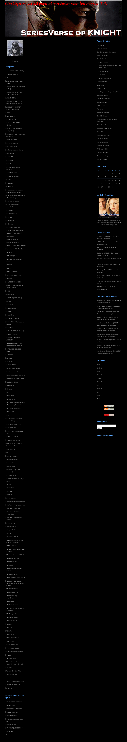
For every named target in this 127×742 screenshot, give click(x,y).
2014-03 (99, 395)
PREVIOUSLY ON (103, 112)
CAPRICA (9, 157)
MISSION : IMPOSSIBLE (14, 408)
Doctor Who (10, 220)
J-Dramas (9, 354)
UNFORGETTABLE (12, 648)
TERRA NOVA (11, 546)
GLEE (8, 291)
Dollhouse (9, 224)
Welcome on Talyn (103, 156)
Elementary (10, 236)
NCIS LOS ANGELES (13, 424)
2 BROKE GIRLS (11, 74)
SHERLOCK (10, 488)
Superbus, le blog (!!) (103, 138)
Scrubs (8, 484)
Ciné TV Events (102, 48)
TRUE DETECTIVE (12, 638)
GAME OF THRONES (13, 282)
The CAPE (9, 565)
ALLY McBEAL (11, 98)
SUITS (8, 533)
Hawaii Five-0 (10, 315)
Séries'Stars (101, 132)
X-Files (8, 678)
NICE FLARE (101, 105)
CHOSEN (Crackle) (12, 176)
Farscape (9, 252)
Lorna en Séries (102, 81)
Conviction (9, 183)
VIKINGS (9, 667)
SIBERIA (9, 491)
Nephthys (100, 311)
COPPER (9, 186)
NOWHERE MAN (12, 436)
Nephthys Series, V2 (103, 98)
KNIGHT (99, 317)
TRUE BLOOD (11, 634)
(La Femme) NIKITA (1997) (15, 71)
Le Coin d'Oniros (102, 71)
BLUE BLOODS (11, 140)
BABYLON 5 (10, 116)
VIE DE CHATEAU (12, 712)
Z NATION (9, 688)
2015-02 (99, 368)
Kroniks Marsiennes (103, 59)
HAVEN (8, 311)
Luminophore (101, 85)
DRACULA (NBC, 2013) (14, 227)
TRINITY (9, 631)
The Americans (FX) (12, 558)
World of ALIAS (102, 159)
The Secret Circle (12, 605)
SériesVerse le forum (103, 135)
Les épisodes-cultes (12, 372)
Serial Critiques (102, 116)
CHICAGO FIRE (11, 173)
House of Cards (11, 334)
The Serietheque (102, 142)
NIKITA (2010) (11, 427)
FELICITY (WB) (11, 256)
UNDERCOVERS (12, 645)
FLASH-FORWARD (12, 271)
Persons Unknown (12, 463)
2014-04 (99, 392)
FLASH (8, 268)
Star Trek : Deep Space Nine (15, 505)
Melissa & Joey (11, 399)
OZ (7, 452)
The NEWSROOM (12, 592)
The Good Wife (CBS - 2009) (15, 577)
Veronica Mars (11, 658)
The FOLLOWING (12, 574)
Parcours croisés (11, 456)
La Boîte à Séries (102, 62)
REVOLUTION (11, 475)
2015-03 (99, 364)
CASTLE (9, 164)
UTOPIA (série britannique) (15, 651)
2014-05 (99, 388)
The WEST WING (12, 617)
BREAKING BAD (11, 146)
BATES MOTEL (11, 119)
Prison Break (10, 466)
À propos (15, 61)
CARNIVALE (10, 160)
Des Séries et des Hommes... (106, 52)
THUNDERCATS (11, 620)
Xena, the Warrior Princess (15, 681)
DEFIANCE (10, 210)
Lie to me (9, 389)
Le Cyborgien (101, 74)
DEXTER (9, 217)
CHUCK (9, 179)
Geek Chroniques (102, 55)
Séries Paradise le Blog (104, 128)
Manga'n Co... (101, 88)
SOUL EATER (11, 498)
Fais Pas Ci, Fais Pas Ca (14, 249)
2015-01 (99, 371)
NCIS (8, 415)
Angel (8, 112)
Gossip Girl (10, 294)
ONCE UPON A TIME (13, 440)
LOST (8, 392)
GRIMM (8, 301)
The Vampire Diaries (13, 614)
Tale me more (10, 735)
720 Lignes (100, 45)
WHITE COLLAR (11, 674)
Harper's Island (11, 308)
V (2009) (9, 655)
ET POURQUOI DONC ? (14, 728)
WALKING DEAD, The (13, 671)
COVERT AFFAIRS (12, 201)
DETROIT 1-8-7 (11, 213)
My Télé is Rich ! (102, 95)
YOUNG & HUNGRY (13, 684)
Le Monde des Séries (104, 78)
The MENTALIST (11, 589)
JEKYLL (9, 358)
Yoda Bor (100, 306)
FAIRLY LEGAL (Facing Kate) (16, 245)
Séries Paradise (102, 125)
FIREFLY (9, 265)
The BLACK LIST (12, 561)
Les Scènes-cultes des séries (15, 375)
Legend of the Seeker (13, 368)
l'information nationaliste (14, 708)
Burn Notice (10, 153)
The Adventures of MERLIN (15, 555)
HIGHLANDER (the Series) (15, 331)
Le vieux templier (11, 715)
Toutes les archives (103, 399)
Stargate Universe (12, 530)
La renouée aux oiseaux (14, 702)
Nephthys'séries (102, 102)
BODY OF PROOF (12, 143)
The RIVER (10, 601)
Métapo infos (10, 705)
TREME (9, 624)
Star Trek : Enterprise (13, 508)
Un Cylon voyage (102, 152)
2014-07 (99, 385)
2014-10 (99, 375)
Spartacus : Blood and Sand (15, 501)
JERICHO (9, 361)
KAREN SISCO (11, 365)
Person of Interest (12, 459)
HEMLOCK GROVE (12, 318)
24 (7, 77)
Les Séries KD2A (11, 382)
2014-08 (99, 382)
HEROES (9, 327)
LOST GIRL (10, 396)
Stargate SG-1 (11, 526)
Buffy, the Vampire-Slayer (14, 150)
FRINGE (9, 278)
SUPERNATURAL (12, 537)
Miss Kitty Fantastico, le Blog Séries (108, 92)
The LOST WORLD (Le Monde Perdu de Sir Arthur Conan (15, 583)
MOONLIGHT (10, 411)
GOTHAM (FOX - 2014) (14, 298)
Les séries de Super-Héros (15, 378)
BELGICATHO (11, 724)
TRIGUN (9, 627)
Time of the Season (103, 145)
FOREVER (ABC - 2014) (14, 275)
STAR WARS (10, 523)
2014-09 (99, 378)
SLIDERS (9, 494)
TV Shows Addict (102, 149)
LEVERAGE (10, 385)
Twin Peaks (10, 641)
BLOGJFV (9, 731)
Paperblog (100, 109)
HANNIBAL (10, 304)
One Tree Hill (10, 449)
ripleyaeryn (100, 300)
